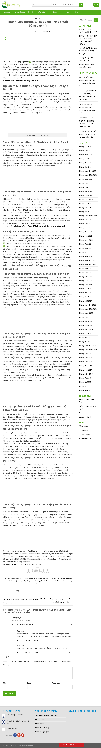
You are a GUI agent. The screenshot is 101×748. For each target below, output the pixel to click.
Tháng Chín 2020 (85, 317)
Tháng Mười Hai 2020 (87, 305)
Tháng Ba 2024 (85, 163)
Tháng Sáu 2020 (85, 325)
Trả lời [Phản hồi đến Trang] (70, 625)
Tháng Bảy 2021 (85, 276)
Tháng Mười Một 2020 (88, 309)
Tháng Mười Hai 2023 (87, 171)
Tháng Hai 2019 (85, 386)
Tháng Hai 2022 (85, 252)
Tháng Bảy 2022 (85, 232)
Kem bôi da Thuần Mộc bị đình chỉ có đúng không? (88, 51)
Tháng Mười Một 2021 (88, 264)
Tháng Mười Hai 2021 (87, 260)
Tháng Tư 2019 (85, 378)
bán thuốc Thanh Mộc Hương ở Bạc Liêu (43, 579)
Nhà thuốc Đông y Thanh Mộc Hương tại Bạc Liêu (45, 581)
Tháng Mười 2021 (86, 268)
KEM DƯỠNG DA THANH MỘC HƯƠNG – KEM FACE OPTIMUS (88, 94)
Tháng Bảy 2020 (85, 321)
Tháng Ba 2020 (85, 337)
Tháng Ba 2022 (85, 248)
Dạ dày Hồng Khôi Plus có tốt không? (88, 58)
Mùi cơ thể (39, 719)
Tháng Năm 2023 (86, 199)
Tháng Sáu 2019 (85, 370)
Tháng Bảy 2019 (85, 366)
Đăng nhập (83, 426)
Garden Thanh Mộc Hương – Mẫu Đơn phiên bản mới (87, 81)
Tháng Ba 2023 (85, 207)
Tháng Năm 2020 (86, 329)
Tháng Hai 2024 (85, 167)
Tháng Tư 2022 (85, 244)
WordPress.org (85, 438)
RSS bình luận (84, 434)
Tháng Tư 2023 (85, 203)
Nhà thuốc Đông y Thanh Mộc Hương (26, 564)
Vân (49, 31)
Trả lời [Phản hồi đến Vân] (70, 640)
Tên (5, 683)
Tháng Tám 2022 (85, 228)
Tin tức (66, 12)
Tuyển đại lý (55, 12)
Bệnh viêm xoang (42, 727)
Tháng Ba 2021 (85, 293)
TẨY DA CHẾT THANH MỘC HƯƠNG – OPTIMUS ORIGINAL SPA (87, 122)
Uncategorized (85, 417)
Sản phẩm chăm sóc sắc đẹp (46, 715)
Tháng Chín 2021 (85, 272)
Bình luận (6, 665)
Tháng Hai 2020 (85, 341)
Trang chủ (6, 12)
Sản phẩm (42, 12)
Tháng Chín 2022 (85, 224)
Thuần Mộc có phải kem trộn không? (86, 65)
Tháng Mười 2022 (86, 220)
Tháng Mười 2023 (86, 179)
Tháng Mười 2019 (86, 353)
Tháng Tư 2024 (85, 159)
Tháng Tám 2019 (85, 362)
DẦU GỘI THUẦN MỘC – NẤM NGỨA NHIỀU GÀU (87, 134)
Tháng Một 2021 (85, 301)
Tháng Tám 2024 (85, 151)
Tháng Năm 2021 (86, 284)
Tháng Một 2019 (85, 390)
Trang (14, 618)
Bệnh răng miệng (42, 732)
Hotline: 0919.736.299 (71, 745)
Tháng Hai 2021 (85, 297)
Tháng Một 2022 (85, 256)
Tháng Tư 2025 (85, 146)
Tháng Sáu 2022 (85, 236)
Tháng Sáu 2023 (85, 195)
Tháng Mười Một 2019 (88, 349)
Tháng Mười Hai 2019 (87, 345)
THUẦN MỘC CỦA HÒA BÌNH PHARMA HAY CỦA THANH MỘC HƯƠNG (88, 40)
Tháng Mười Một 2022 (88, 215)
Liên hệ (76, 12)
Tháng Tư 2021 (85, 289)
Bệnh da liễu (40, 723)
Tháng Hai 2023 (85, 211)
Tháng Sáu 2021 (85, 280)
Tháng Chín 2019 (85, 358)
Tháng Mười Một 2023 (88, 175)
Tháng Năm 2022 (86, 240)
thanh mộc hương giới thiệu (23, 12)
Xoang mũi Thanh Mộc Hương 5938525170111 (88, 30)
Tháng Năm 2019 (86, 374)
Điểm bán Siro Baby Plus (86, 400)
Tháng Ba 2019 (85, 382)
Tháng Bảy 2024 (85, 155)
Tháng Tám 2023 (85, 187)
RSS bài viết (83, 430)
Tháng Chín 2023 (85, 183)
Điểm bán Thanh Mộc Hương (87, 407)
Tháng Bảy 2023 (85, 191)
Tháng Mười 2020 (86, 313)
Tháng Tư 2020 (85, 333)
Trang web (56, 683)
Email (30, 683)
